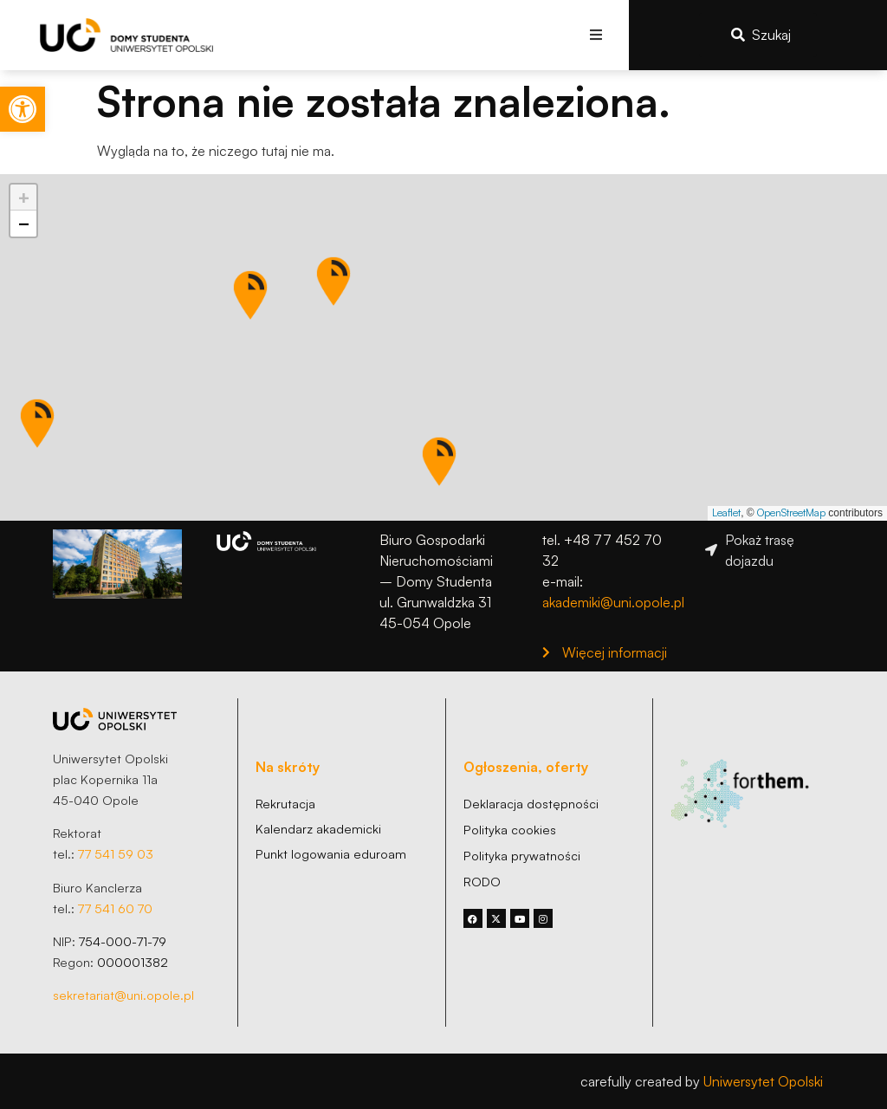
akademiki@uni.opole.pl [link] (613, 602)
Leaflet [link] (726, 512)
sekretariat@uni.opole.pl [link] (123, 994)
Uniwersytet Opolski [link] (763, 1081)
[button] (596, 35)
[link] (22, 109)
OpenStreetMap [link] (791, 512)
